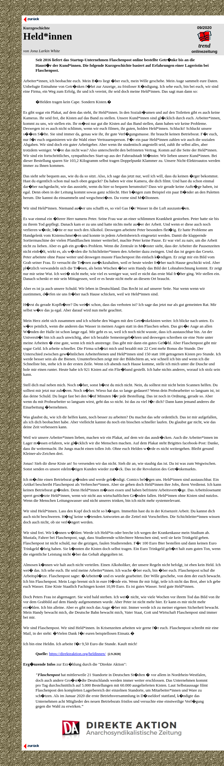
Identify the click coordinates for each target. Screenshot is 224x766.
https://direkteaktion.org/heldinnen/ (77, 653)
